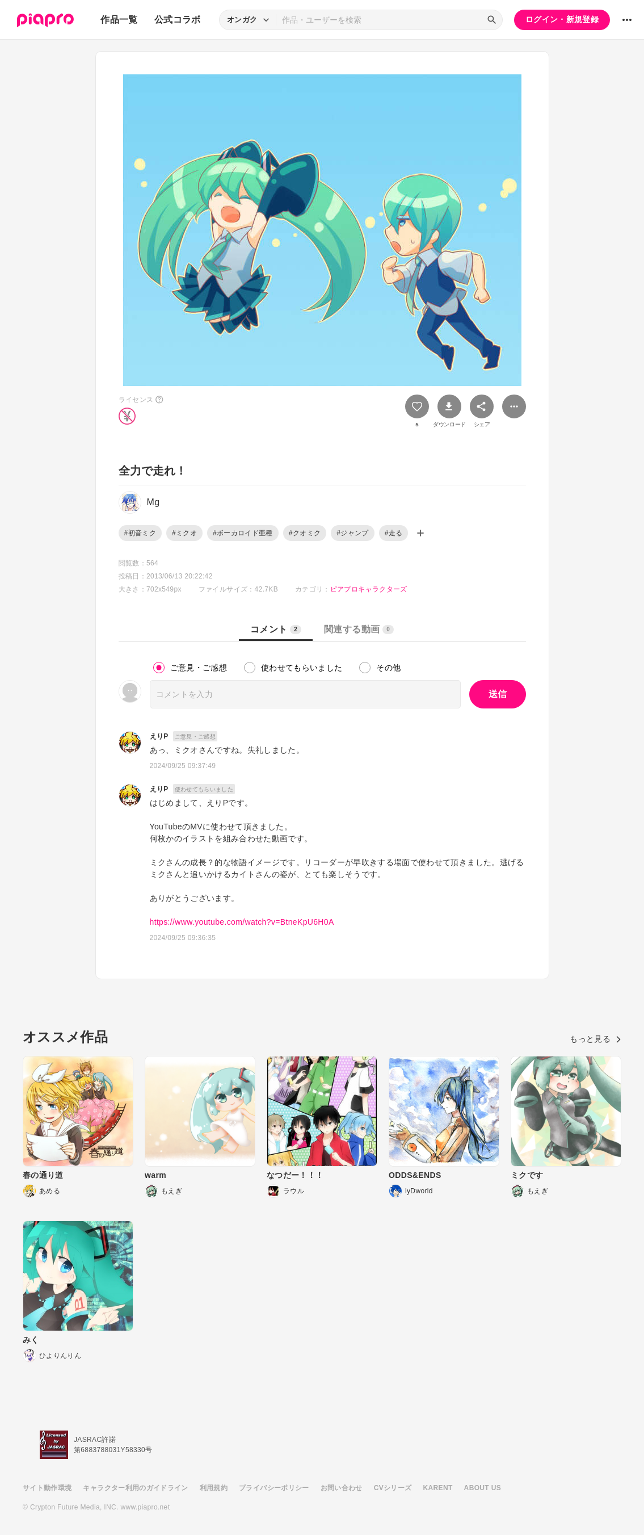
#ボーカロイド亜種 (243, 533)
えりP (159, 736)
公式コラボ (177, 19)
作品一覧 (118, 19)
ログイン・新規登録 (562, 19)
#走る (394, 533)
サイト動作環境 (47, 1488)
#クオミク (305, 533)
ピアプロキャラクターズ (368, 589)
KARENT (438, 1488)
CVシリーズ (393, 1488)
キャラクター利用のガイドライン (135, 1488)
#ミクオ (184, 533)
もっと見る (595, 1038)
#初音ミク (140, 533)
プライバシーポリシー (274, 1488)
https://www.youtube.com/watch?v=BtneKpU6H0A (242, 921)
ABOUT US (482, 1488)
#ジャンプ (352, 533)
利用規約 (214, 1488)
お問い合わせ (342, 1488)
